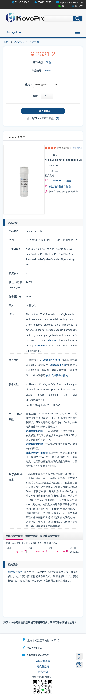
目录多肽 (34, 42)
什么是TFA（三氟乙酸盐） (41, 118)
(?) (57, 118)
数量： (36, 95)
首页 (5, 42)
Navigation (14, 32)
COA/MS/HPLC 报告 (60, 180)
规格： (28, 84)
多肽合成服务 (15, 572)
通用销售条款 (43, 661)
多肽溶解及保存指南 (60, 186)
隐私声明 (43, 671)
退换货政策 (43, 666)
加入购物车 (44, 111)
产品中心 (19, 42)
